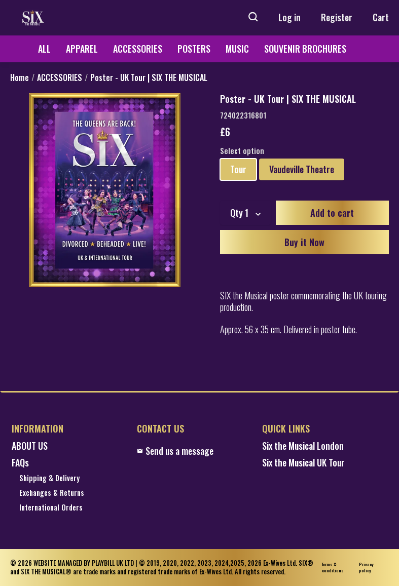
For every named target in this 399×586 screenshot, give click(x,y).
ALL (44, 48)
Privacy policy (366, 567)
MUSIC (237, 48)
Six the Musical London (303, 446)
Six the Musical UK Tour (303, 462)
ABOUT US (30, 446)
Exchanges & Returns (51, 493)
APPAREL (82, 48)
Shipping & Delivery (49, 478)
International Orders (51, 508)
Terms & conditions (333, 567)
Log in (289, 17)
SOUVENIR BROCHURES (305, 48)
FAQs (20, 462)
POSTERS (193, 48)
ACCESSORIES (137, 48)
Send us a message (175, 451)
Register (336, 17)
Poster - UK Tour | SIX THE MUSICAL (148, 77)
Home (19, 77)
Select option (242, 151)
